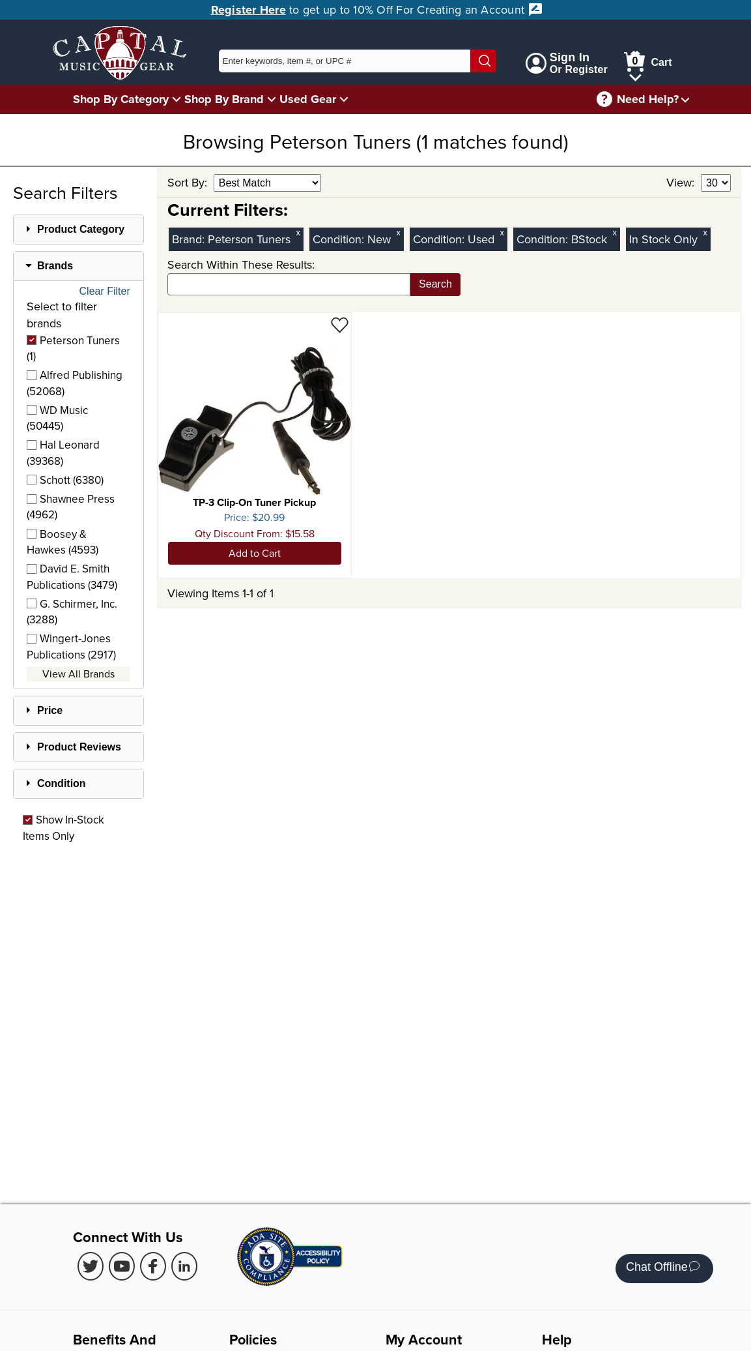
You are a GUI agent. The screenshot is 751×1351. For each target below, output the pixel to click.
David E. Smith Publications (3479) (72, 576)
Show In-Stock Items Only (63, 827)
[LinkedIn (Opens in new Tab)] (184, 1266)
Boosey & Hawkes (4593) (62, 541)
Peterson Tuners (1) (73, 348)
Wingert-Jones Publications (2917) (71, 646)
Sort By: (188, 182)
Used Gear (307, 99)
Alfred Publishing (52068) (74, 382)
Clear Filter (104, 291)
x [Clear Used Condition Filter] (501, 232)
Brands (55, 265)
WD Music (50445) (57, 418)
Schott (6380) (65, 480)
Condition (61, 783)
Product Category (80, 229)
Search (435, 284)
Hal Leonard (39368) (63, 452)
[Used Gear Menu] (344, 99)
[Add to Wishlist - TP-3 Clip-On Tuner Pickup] (339, 324)
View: (682, 182)
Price (50, 710)
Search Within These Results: (241, 264)
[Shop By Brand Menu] (271, 99)
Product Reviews (79, 746)
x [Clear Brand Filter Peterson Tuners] (298, 232)
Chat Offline (663, 1268)
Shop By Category (121, 99)
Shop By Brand (224, 99)
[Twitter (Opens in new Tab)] (91, 1266)
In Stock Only (663, 239)
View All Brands (78, 673)
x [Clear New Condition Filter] (398, 232)
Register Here (248, 10)
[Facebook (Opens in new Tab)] (153, 1266)
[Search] (483, 61)
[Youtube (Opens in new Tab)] (122, 1266)
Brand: (190, 239)
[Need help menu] (685, 99)
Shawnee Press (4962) (71, 506)
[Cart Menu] (635, 75)
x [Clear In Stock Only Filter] (705, 232)
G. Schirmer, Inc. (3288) (72, 611)
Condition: (340, 239)
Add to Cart (255, 553)
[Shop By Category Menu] (176, 99)
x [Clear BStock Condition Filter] (614, 232)
